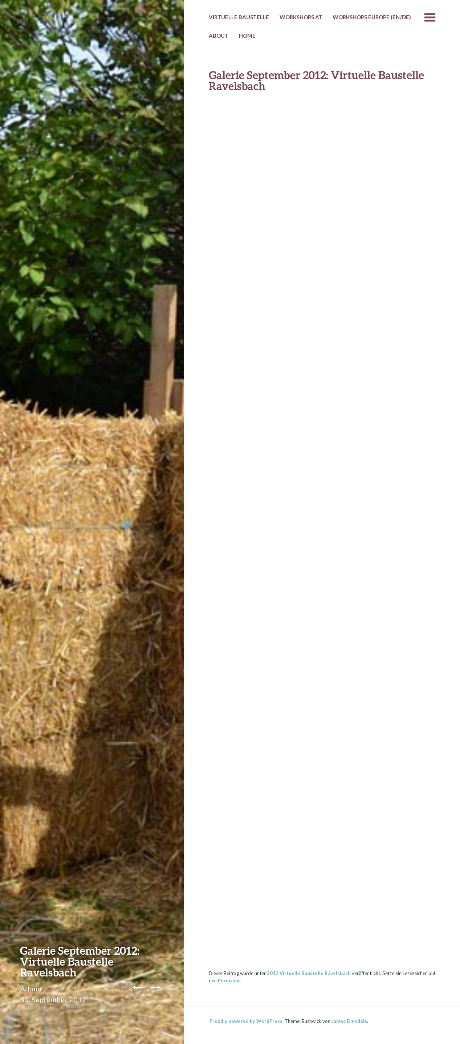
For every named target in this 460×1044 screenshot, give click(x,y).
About (218, 35)
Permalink (229, 980)
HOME (247, 35)
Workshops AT (301, 17)
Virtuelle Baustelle (239, 17)
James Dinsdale (349, 1021)
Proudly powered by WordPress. (246, 1021)
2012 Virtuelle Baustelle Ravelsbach (309, 973)
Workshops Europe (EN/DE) (372, 17)
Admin (30, 988)
